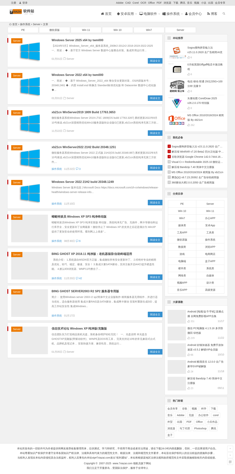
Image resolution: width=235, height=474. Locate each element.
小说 (203, 2)
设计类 (210, 282)
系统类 (210, 268)
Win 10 (117, 29)
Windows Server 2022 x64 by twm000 (77, 74)
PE (23, 29)
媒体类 (182, 225)
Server (36, 24)
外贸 (170, 421)
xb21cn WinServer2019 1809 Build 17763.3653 (83, 112)
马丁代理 (185, 428)
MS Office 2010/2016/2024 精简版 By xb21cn (197, 172)
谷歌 (184, 408)
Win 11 (86, 29)
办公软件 (203, 415)
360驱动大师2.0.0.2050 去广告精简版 (193, 182)
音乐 (189, 2)
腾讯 (182, 2)
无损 (191, 415)
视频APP (182, 282)
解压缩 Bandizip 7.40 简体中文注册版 (193, 167)
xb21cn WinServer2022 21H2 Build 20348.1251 (84, 147)
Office (151, 2)
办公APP (210, 218)
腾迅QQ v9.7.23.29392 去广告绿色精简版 (195, 177)
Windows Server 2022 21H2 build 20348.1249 (83, 181)
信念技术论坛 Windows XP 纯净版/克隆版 (79, 328)
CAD (128, 2)
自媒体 (210, 275)
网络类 (182, 275)
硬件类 (182, 268)
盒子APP (210, 261)
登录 (23, 2)
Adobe (119, 2)
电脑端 (182, 261)
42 (79, 278)
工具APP (182, 232)
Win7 (149, 29)
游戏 (182, 254)
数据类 (182, 246)
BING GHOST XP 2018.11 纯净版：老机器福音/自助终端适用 (92, 253)
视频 (196, 2)
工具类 (210, 232)
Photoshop (200, 428)
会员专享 (220, 2)
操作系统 (25, 24)
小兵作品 (212, 421)
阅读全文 (155, 60)
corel (215, 415)
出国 (210, 2)
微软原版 (54, 29)
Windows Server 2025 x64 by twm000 (77, 40)
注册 (13, 2)
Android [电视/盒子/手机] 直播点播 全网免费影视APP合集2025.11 (205, 316)
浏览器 (167, 2)
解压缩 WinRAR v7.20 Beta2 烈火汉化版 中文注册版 (202, 151)
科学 (203, 408)
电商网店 (210, 254)
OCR (143, 2)
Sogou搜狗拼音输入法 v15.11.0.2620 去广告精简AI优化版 (204, 52)
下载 (175, 2)
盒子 (170, 435)
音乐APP (182, 289)
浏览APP (210, 246)
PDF (159, 2)
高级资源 (210, 289)
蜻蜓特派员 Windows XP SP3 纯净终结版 (79, 216)
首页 (13, 24)
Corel (136, 2)
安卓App (210, 225)
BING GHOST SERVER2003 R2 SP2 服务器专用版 (85, 291)
